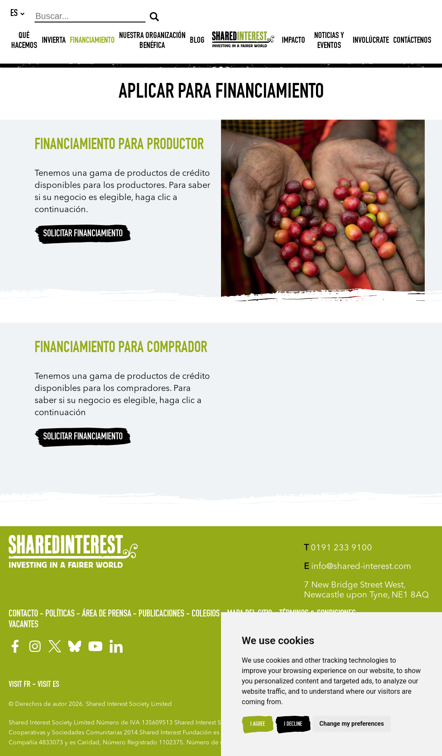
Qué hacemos (24, 41)
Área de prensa (106, 614)
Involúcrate (371, 41)
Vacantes (23, 625)
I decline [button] (293, 724)
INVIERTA (54, 41)
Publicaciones (161, 614)
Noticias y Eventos (329, 41)
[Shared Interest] (243, 41)
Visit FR (20, 685)
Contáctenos (412, 41)
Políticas (60, 614)
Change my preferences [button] (351, 723)
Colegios (206, 614)
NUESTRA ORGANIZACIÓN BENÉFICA (152, 41)
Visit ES (48, 685)
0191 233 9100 (338, 548)
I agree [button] (257, 724)
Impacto (293, 41)
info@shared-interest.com (357, 566)
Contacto (23, 614)
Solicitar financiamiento (83, 234)
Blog (197, 41)
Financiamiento (92, 41)
